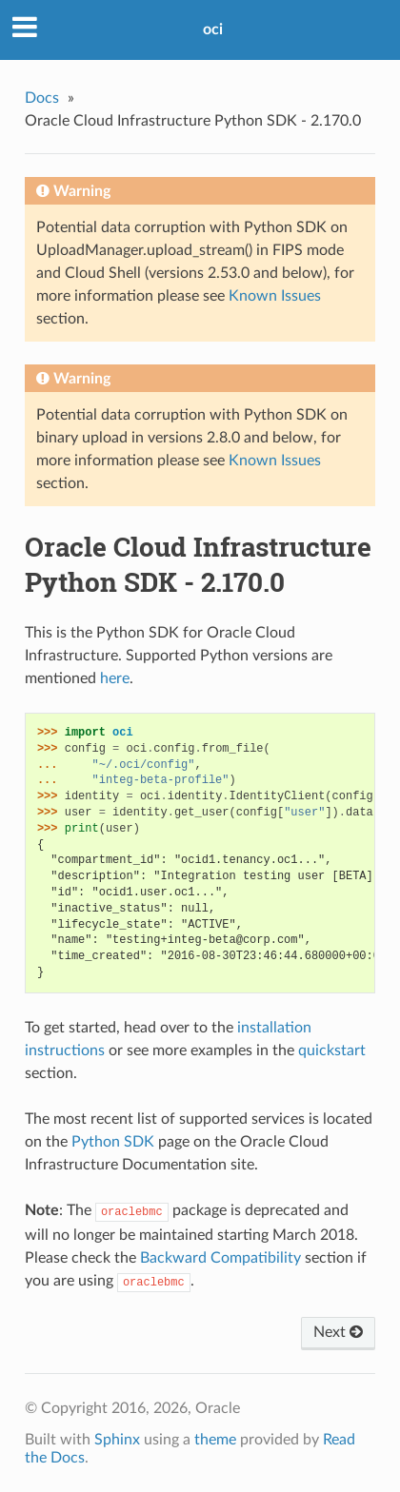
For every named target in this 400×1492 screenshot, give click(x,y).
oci (213, 29)
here (115, 678)
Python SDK (112, 1141)
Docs (42, 98)
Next (338, 1332)
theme (215, 1439)
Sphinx (117, 1439)
